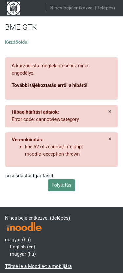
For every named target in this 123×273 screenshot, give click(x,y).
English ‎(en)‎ (22, 247)
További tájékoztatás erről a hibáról (49, 85)
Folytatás (62, 185)
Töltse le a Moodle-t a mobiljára (38, 266)
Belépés (104, 8)
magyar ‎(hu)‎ (18, 240)
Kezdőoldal (17, 42)
